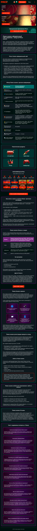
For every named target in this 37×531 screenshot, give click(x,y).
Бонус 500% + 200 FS (18, 286)
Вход (29, 2)
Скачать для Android (18, 31)
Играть (7, 182)
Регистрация (22, 2)
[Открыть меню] (34, 2)
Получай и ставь (6, 13)
